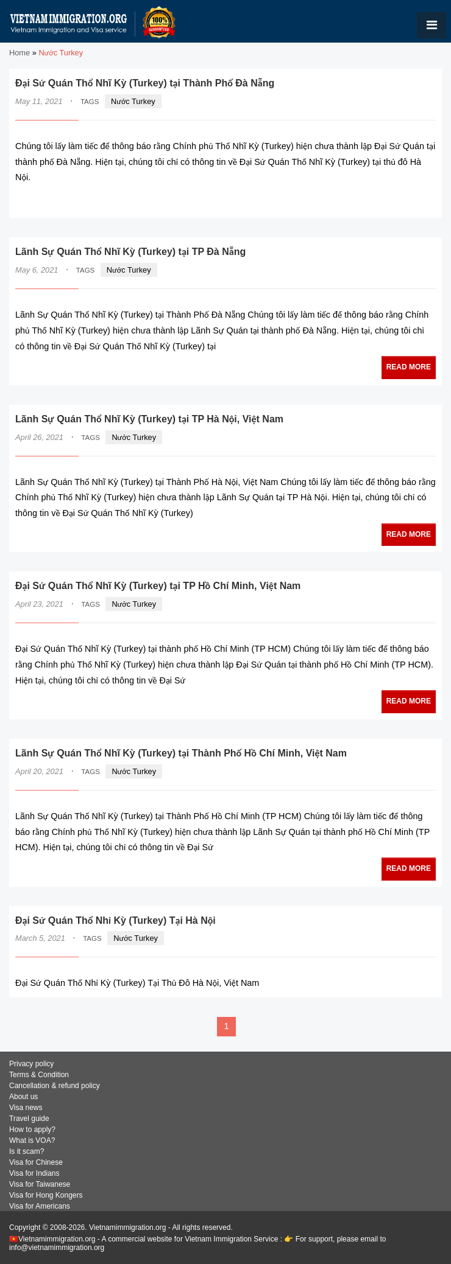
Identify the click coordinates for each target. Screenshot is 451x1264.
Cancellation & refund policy (54, 1085)
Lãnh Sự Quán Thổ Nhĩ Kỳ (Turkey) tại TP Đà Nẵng (130, 251)
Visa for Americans (39, 1206)
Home (19, 52)
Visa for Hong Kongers (46, 1195)
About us (23, 1096)
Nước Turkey (133, 101)
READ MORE (399, 201)
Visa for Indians (34, 1173)
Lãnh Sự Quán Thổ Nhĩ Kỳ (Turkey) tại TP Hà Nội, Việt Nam (149, 419)
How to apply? (32, 1129)
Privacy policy (31, 1064)
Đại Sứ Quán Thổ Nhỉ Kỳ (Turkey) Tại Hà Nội (115, 920)
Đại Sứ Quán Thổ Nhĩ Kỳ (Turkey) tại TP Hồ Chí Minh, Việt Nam (157, 586)
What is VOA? (32, 1140)
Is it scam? (26, 1151)
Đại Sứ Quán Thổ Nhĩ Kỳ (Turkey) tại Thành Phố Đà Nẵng (144, 83)
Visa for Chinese (36, 1162)
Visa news (25, 1107)
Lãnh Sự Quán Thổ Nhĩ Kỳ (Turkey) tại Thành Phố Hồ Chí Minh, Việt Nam (181, 753)
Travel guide (29, 1118)
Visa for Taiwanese (39, 1184)
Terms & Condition (39, 1074)
